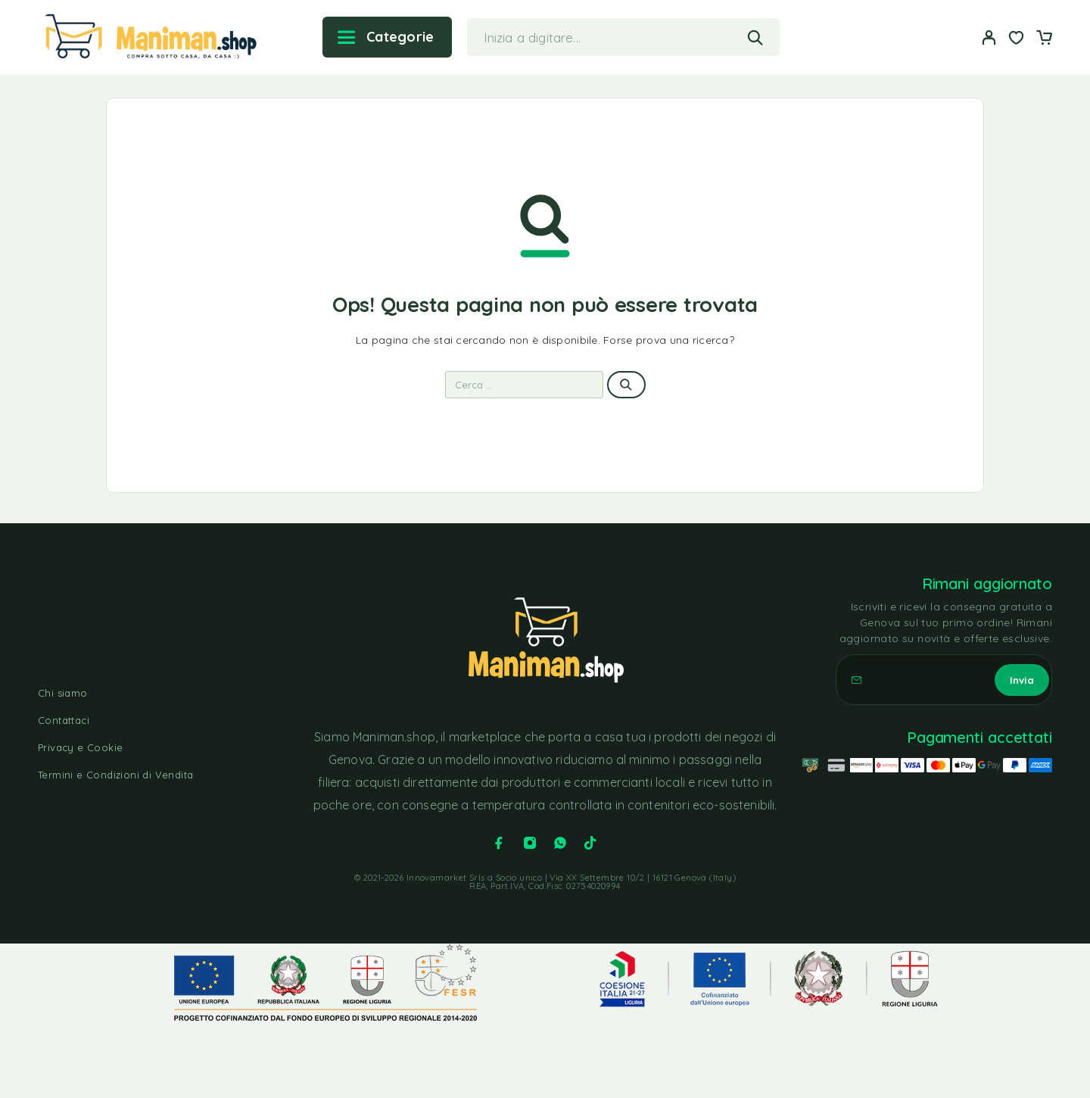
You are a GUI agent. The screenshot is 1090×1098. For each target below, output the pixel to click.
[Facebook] (499, 843)
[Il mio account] (989, 37)
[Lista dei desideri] (1016, 39)
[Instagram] (530, 843)
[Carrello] (1043, 39)
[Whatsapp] (560, 843)
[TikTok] (590, 843)
